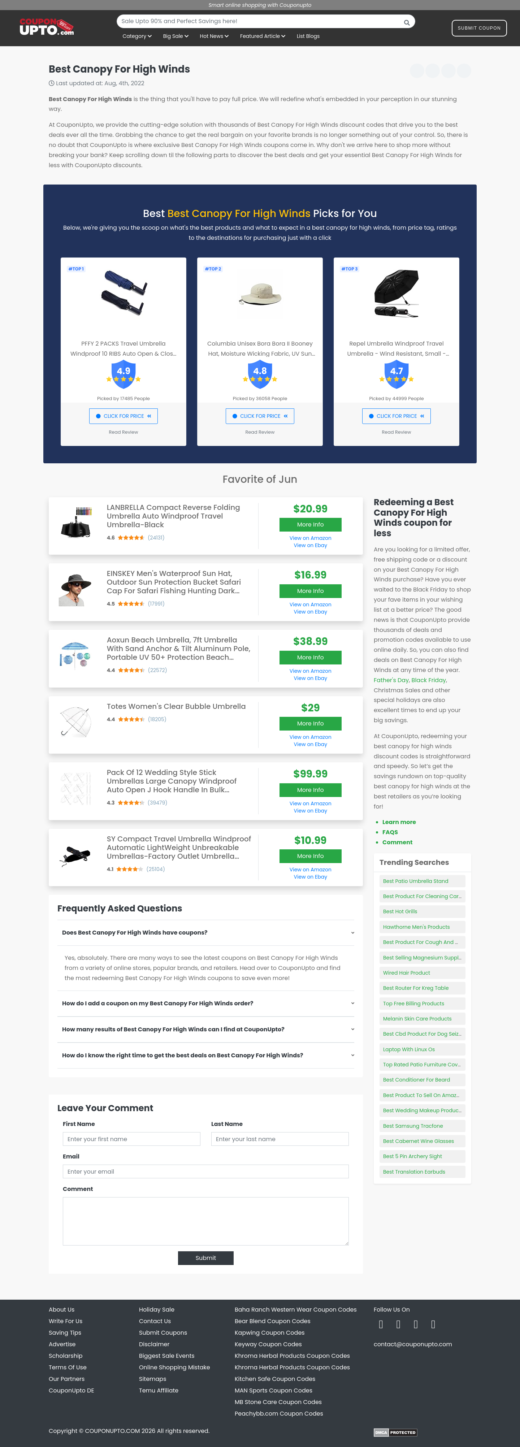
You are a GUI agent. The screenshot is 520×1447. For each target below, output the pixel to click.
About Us (61, 1309)
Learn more (399, 822)
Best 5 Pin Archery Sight (412, 1156)
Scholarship (66, 1356)
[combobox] (266, 21)
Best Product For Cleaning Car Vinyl (427, 896)
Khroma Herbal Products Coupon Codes (292, 1356)
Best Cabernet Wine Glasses (418, 1141)
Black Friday (429, 680)
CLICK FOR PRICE (123, 416)
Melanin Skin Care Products (417, 1018)
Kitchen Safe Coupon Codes (275, 1379)
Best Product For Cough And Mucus (427, 942)
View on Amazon (311, 538)
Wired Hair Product (406, 972)
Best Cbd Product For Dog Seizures (426, 1033)
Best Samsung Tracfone (413, 1126)
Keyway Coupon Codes (268, 1344)
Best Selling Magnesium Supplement (429, 957)
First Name (79, 1124)
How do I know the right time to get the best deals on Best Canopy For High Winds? (182, 1055)
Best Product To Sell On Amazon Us (426, 1095)
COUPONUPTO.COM (112, 1431)
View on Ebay (310, 545)
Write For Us (65, 1321)
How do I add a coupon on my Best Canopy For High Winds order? (158, 1003)
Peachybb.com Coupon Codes (279, 1413)
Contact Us (155, 1321)
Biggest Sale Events (167, 1356)
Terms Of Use (68, 1367)
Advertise (62, 1344)
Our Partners (66, 1379)
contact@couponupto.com (413, 1344)
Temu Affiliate (158, 1390)
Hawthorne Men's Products (416, 927)
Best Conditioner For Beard (416, 1079)
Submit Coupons (163, 1333)
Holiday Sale (156, 1309)
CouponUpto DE (71, 1390)
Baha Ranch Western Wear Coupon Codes (296, 1309)
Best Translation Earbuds (414, 1171)
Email (71, 1156)
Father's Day (391, 680)
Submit (206, 1258)
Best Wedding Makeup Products (423, 1110)
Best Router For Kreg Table (416, 988)
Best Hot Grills (400, 911)
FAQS (390, 832)
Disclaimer (154, 1344)
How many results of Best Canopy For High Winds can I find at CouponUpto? (173, 1029)
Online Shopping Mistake (174, 1367)
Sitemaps (152, 1379)
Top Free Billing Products (413, 1003)
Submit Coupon (479, 29)
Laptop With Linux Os (409, 1049)
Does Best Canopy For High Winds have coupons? (135, 932)
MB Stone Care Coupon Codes (278, 1402)
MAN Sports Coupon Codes (273, 1390)
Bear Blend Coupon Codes (273, 1321)
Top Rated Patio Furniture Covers (424, 1064)
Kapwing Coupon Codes (270, 1333)
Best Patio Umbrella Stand (415, 881)
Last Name (227, 1124)
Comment (78, 1189)
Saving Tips (65, 1333)
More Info (310, 524)
